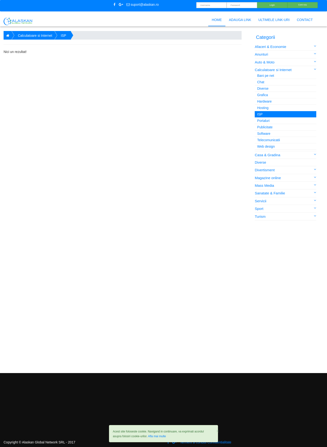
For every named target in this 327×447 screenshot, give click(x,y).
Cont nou (302, 5)
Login (272, 5)
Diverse (262, 88)
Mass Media (285, 185)
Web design (266, 146)
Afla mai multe (157, 436)
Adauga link (240, 20)
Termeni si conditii (193, 442)
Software (263, 133)
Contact (305, 20)
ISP (260, 114)
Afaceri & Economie (285, 46)
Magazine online (285, 177)
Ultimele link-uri (274, 20)
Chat (260, 82)
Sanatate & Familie (285, 193)
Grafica (262, 95)
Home (217, 20)
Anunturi (285, 54)
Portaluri (263, 121)
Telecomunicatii (268, 140)
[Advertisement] (286, 296)
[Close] (217, 430)
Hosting (262, 108)
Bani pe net (265, 76)
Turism (285, 216)
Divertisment (285, 169)
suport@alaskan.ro (142, 4)
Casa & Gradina (285, 154)
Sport (285, 208)
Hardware (264, 101)
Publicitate (265, 127)
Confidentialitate (219, 442)
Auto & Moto (285, 62)
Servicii (285, 200)
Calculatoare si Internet (285, 69)
